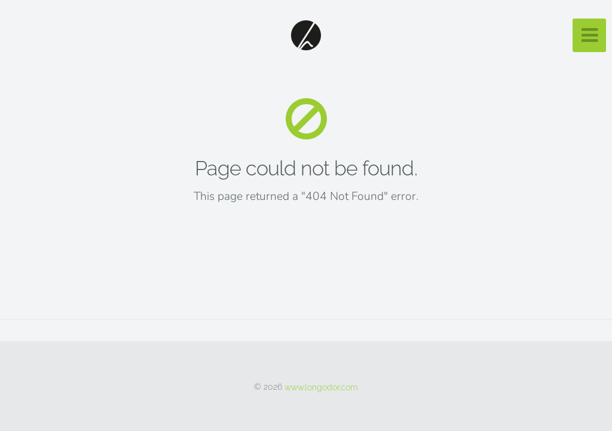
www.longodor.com (321, 386)
